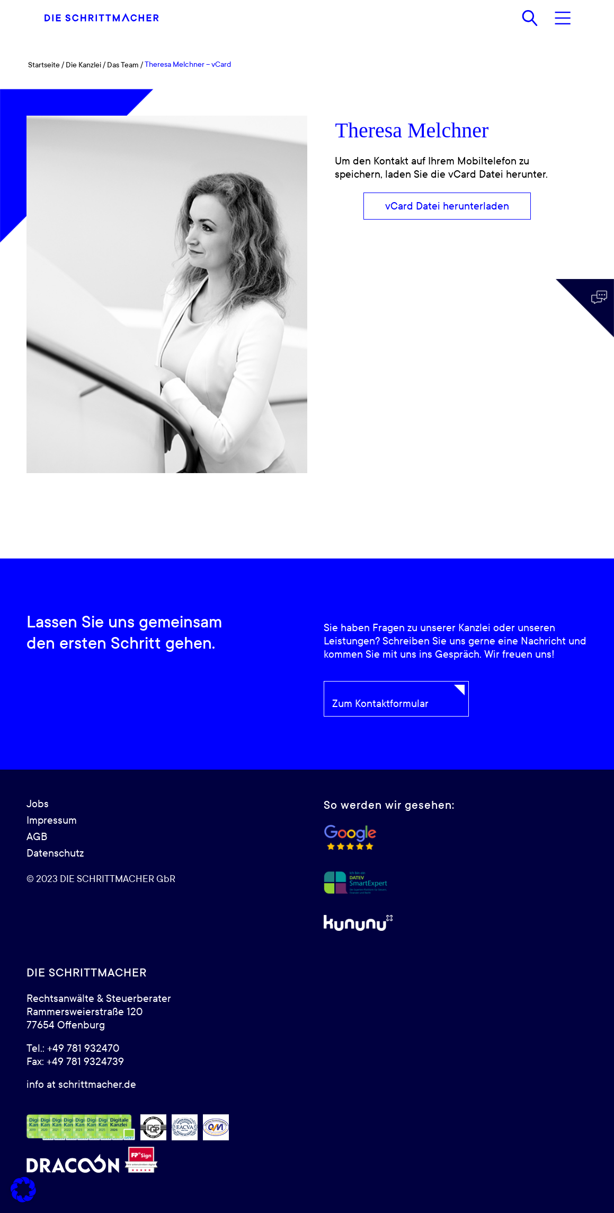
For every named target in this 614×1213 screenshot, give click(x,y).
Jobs (37, 804)
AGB (36, 837)
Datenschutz (55, 853)
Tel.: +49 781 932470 (72, 1048)
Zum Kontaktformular (380, 704)
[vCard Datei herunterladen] (447, 206)
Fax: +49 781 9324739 (75, 1062)
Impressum (51, 820)
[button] (23, 1189)
